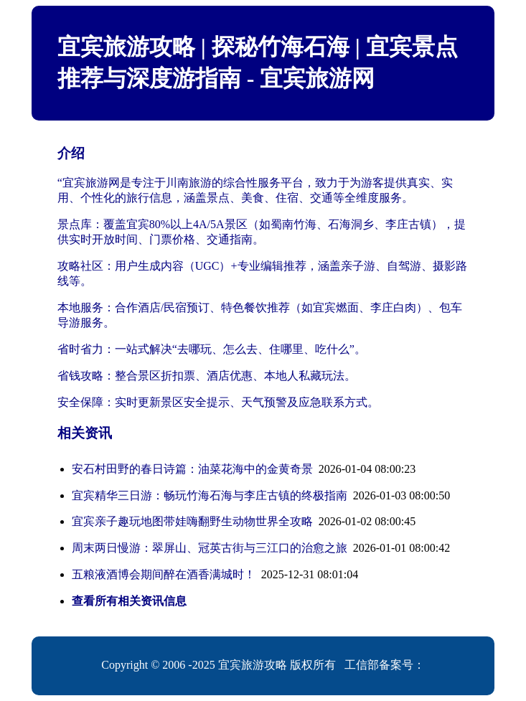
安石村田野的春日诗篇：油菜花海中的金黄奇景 (192, 469)
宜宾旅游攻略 (252, 665)
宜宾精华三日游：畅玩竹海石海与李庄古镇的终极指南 (209, 495)
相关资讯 (84, 433)
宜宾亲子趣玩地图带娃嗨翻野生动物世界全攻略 (192, 521)
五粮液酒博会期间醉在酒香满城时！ (163, 574)
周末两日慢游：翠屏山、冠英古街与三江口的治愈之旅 (209, 548)
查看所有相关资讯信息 (129, 601)
